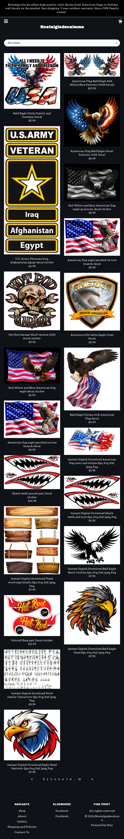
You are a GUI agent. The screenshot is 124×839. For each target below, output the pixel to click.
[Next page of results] (92, 779)
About (22, 816)
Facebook (61, 810)
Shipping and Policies (21, 826)
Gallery (22, 821)
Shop (22, 810)
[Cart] (120, 22)
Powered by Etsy (102, 825)
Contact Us (22, 832)
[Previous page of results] (32, 779)
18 (79, 779)
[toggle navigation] (6, 21)
